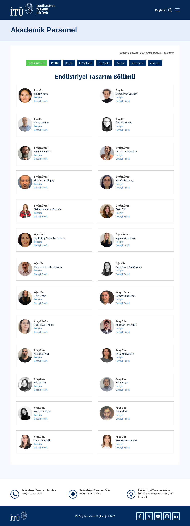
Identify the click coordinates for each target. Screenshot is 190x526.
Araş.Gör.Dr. (138, 63)
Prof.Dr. (55, 63)
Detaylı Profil (41, 101)
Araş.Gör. (155, 63)
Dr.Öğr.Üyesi (85, 63)
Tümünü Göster (37, 63)
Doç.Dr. (69, 63)
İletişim (38, 97)
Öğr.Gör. (120, 63)
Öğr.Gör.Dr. (104, 63)
